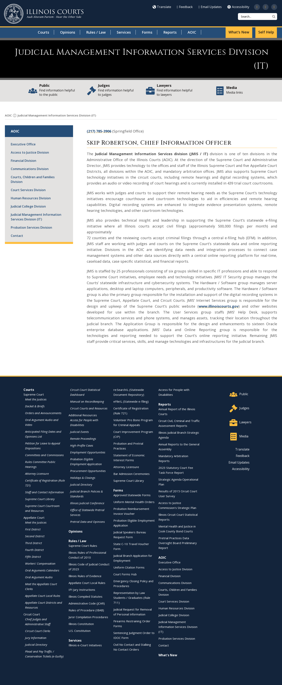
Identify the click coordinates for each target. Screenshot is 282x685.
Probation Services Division (31, 227)
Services (124, 32)
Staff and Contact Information (44, 492)
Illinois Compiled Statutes (85, 596)
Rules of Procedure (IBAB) (86, 610)
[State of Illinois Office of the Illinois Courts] (43, 14)
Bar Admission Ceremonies (131, 473)
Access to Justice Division (30, 152)
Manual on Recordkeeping (87, 401)
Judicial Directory (36, 644)
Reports (170, 32)
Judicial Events (79, 431)
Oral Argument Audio (38, 577)
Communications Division (30, 169)
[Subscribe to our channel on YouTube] (265, 7)
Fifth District (33, 556)
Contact (17, 235)
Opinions (67, 32)
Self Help (266, 32)
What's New (239, 32)
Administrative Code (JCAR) (87, 603)
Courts (43, 32)
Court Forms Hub (125, 574)
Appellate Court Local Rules (42, 595)
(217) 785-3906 (99, 131)
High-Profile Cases (81, 445)
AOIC (192, 32)
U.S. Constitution (79, 630)
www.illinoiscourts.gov (219, 306)
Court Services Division (28, 190)
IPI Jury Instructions (82, 589)
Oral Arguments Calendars (42, 570)
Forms (147, 32)
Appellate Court (34, 517)
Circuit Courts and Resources (88, 408)
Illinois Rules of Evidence (85, 576)
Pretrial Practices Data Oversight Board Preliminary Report (177, 543)
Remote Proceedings (83, 438)
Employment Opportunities (87, 452)
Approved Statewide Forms (132, 495)
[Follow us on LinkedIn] (274, 7)
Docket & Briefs (34, 406)
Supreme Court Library (40, 499)
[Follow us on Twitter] (257, 7)
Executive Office (23, 144)
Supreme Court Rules (83, 545)
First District (33, 529)
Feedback (185, 7)
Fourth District (34, 550)
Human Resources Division (31, 198)
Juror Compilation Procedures (88, 617)
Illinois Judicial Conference (87, 503)
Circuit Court (32, 614)
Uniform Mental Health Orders (134, 502)
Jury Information (35, 637)
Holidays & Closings (82, 477)
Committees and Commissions (44, 455)
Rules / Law (96, 32)
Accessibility (238, 7)
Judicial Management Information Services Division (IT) (36, 216)
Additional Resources (83, 415)
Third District (33, 543)
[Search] (257, 16)
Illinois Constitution (81, 624)
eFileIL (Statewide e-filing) (131, 401)
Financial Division (23, 160)
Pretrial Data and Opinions (87, 521)
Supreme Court (34, 394)
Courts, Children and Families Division (33, 179)
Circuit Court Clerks (37, 631)
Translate (162, 7)
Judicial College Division (28, 206)
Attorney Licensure (37, 473)
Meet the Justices (35, 399)
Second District (34, 536)
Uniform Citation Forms (129, 567)
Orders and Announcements (43, 413)
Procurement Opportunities (88, 471)
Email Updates (210, 7)
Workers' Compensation (40, 563)
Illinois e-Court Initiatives (85, 645)
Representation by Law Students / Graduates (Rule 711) (131, 597)
